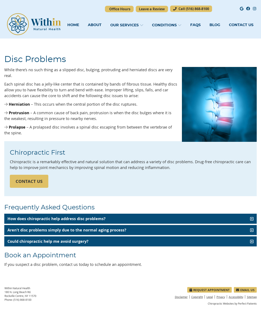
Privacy (221, 297)
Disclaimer (181, 297)
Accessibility (236, 297)
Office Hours (119, 9)
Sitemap (252, 297)
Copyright (197, 297)
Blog (214, 25)
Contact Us (241, 25)
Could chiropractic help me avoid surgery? (47, 241)
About (95, 25)
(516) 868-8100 (197, 8)
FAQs (195, 25)
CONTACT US (29, 181)
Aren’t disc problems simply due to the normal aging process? (66, 230)
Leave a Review (152, 9)
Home (73, 25)
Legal (209, 297)
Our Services (124, 25)
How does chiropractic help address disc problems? (56, 218)
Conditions (164, 25)
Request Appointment (209, 290)
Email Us (245, 290)
